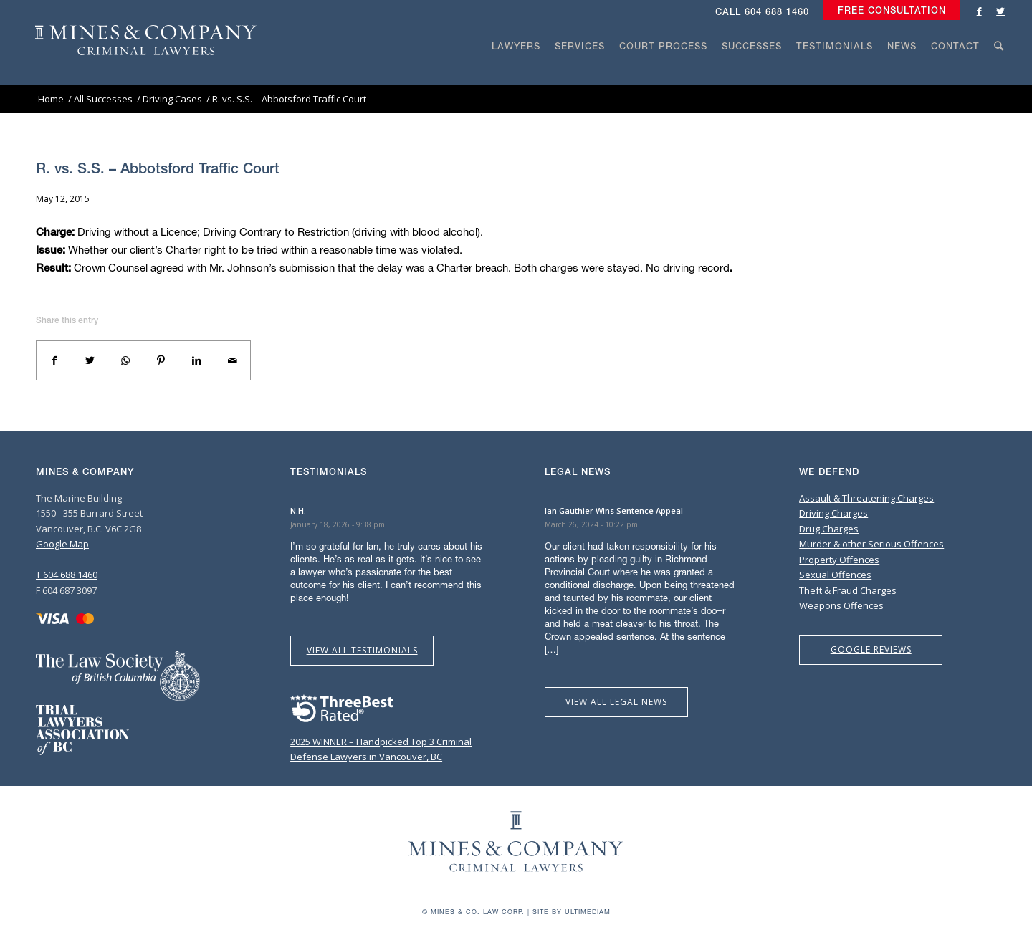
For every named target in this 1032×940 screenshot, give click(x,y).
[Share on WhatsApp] (125, 360)
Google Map (62, 543)
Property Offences (839, 559)
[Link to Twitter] (1000, 10)
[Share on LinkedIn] (197, 360)
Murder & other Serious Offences (871, 543)
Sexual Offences (835, 574)
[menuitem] (888, 10)
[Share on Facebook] (54, 360)
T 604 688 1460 (66, 574)
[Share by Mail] (232, 360)
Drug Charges (829, 528)
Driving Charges (833, 513)
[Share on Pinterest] (161, 360)
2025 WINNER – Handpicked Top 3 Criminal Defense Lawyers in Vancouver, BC (381, 742)
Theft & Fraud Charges (848, 590)
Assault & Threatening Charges (866, 497)
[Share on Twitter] (90, 360)
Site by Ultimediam (571, 912)
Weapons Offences (841, 605)
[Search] (999, 73)
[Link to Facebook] (979, 10)
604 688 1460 (777, 11)
